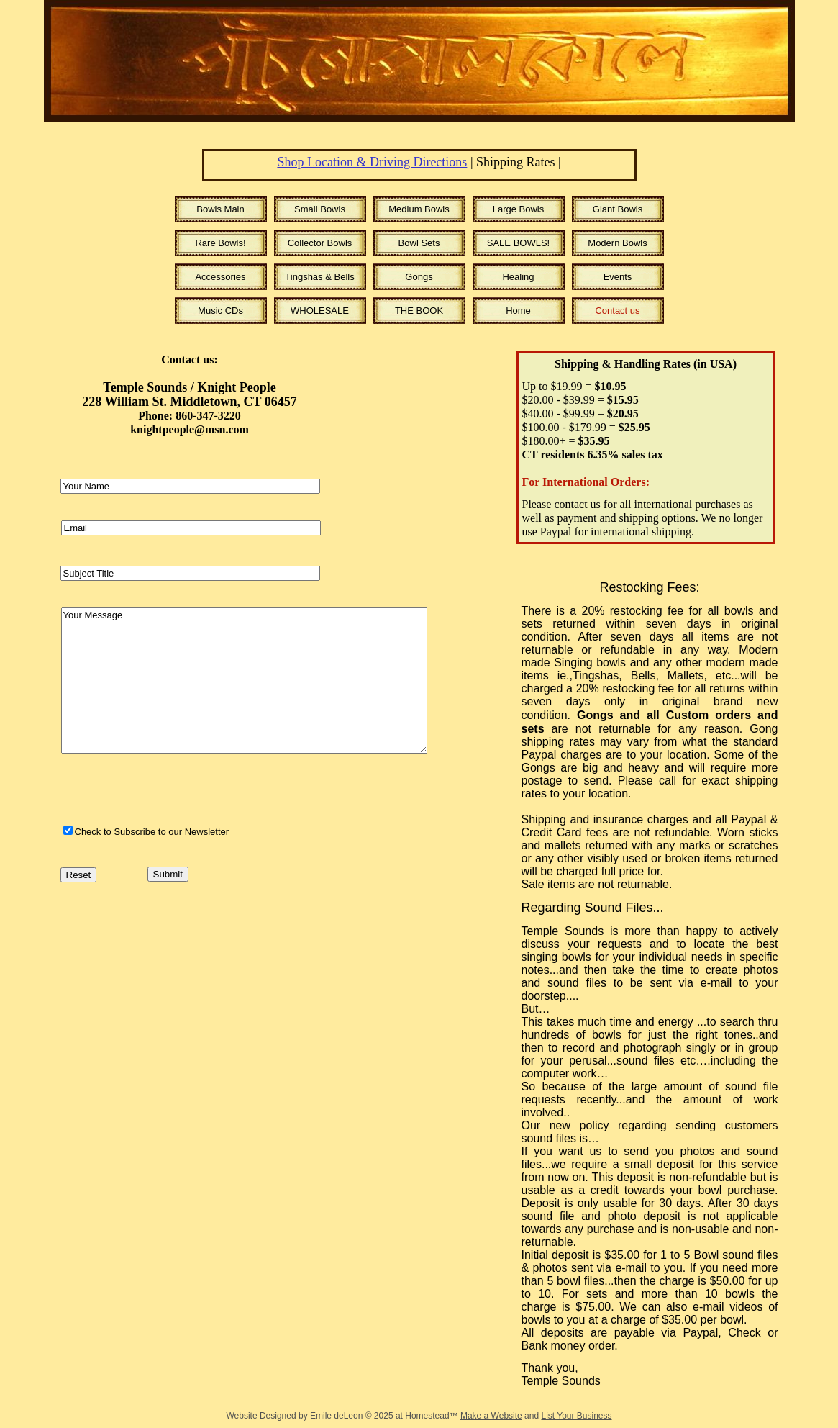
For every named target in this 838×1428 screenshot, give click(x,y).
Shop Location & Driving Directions (372, 162)
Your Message (244, 680)
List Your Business (576, 1416)
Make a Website (491, 1416)
